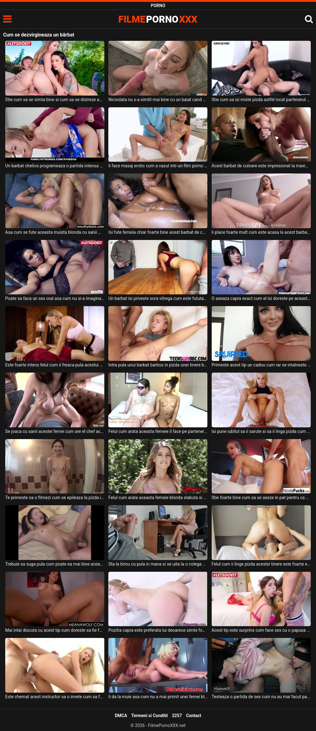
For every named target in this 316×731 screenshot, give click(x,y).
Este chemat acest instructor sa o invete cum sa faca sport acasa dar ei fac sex (54, 696)
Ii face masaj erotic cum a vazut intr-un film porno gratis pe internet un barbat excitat (157, 165)
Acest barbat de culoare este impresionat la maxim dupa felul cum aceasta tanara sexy (261, 165)
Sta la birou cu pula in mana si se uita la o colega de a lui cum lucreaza (157, 564)
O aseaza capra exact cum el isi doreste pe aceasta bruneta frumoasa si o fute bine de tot (261, 298)
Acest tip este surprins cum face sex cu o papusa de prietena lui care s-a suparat (261, 630)
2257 (177, 715)
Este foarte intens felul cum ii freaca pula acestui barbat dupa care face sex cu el (54, 364)
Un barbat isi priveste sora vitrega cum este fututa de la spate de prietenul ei (157, 298)
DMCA (121, 715)
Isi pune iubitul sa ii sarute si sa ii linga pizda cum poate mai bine (261, 431)
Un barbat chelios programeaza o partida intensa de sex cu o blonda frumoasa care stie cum (54, 165)
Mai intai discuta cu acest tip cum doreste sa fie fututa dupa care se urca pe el (54, 630)
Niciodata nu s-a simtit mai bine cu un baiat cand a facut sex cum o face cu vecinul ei (157, 99)
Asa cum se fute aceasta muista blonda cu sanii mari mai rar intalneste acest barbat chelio (54, 232)
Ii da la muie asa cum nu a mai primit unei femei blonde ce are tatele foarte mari (157, 696)
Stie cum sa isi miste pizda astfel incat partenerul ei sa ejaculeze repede (261, 99)
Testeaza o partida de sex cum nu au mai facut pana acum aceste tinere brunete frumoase (261, 696)
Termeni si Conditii (149, 715)
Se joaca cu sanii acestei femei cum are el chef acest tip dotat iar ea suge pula (54, 431)
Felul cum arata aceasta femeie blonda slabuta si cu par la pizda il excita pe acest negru (157, 497)
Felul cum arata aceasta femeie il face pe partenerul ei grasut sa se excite (157, 431)
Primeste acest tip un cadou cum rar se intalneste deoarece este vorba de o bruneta (261, 364)
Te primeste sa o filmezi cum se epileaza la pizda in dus (54, 497)
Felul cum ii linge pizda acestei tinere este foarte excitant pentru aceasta (261, 564)
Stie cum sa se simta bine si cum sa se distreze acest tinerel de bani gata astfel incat (54, 99)
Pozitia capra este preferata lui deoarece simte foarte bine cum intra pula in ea (157, 630)
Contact (193, 715)
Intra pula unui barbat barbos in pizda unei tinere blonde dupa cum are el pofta (157, 364)
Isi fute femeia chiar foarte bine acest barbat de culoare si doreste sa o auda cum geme (157, 232)
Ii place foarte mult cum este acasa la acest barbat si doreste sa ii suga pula (261, 232)
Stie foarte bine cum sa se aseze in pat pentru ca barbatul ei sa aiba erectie (261, 497)
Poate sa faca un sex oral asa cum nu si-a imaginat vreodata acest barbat (54, 298)
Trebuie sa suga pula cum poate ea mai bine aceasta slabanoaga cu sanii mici (54, 564)
